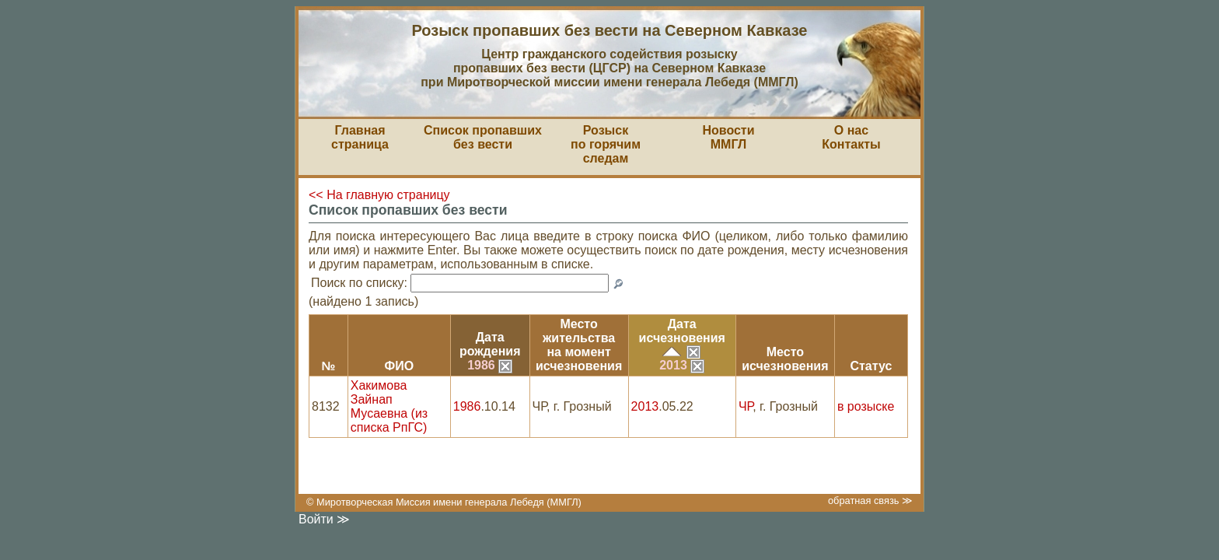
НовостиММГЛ (728, 137)
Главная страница (360, 137)
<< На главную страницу (379, 194)
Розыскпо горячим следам (606, 144)
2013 (681, 365)
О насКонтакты (851, 137)
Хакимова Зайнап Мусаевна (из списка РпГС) (389, 406)
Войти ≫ (324, 519)
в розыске (865, 406)
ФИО (399, 366)
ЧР (746, 406)
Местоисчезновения (785, 359)
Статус (871, 366)
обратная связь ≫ (870, 500)
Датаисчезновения (682, 331)
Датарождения (490, 344)
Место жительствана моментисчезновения (579, 345)
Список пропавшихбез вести (483, 137)
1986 (489, 365)
